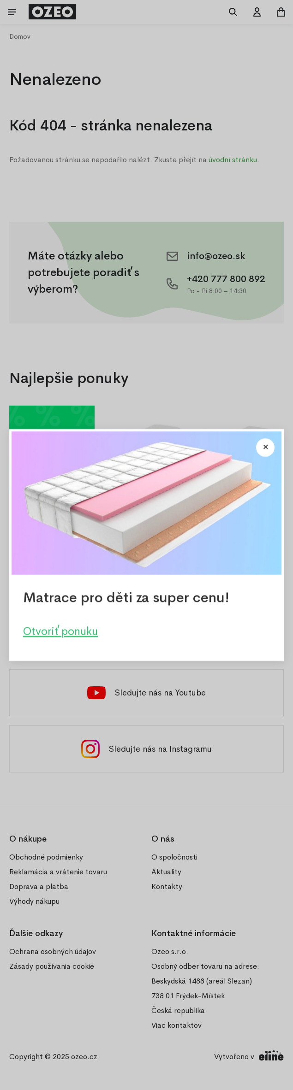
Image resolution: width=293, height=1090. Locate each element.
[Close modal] (265, 447)
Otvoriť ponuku (60, 631)
